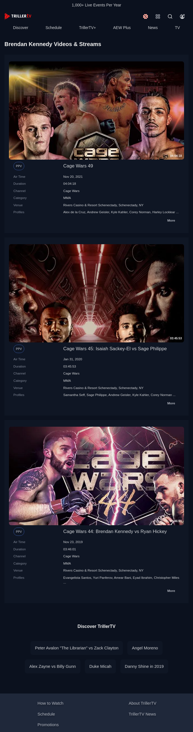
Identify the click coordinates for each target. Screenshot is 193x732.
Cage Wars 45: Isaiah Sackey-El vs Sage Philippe (115, 348)
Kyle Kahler (119, 212)
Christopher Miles (166, 577)
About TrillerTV (142, 703)
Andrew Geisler (98, 212)
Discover (20, 27)
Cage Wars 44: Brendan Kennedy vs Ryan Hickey (115, 531)
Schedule (54, 27)
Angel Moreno (145, 647)
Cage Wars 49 (78, 166)
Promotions (48, 724)
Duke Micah (100, 666)
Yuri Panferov (102, 577)
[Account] (182, 16)
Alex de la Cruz (74, 212)
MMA (67, 198)
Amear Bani (122, 577)
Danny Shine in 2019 (144, 666)
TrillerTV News (142, 714)
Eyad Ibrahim (142, 577)
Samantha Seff (74, 395)
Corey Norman (140, 212)
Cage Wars (71, 191)
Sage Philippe (97, 395)
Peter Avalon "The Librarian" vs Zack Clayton (76, 647)
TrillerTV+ (87, 27)
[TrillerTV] (17, 16)
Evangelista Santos (77, 577)
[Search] (170, 16)
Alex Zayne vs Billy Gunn (52, 666)
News (153, 27)
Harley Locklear (164, 212)
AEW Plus (122, 27)
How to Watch (50, 703)
